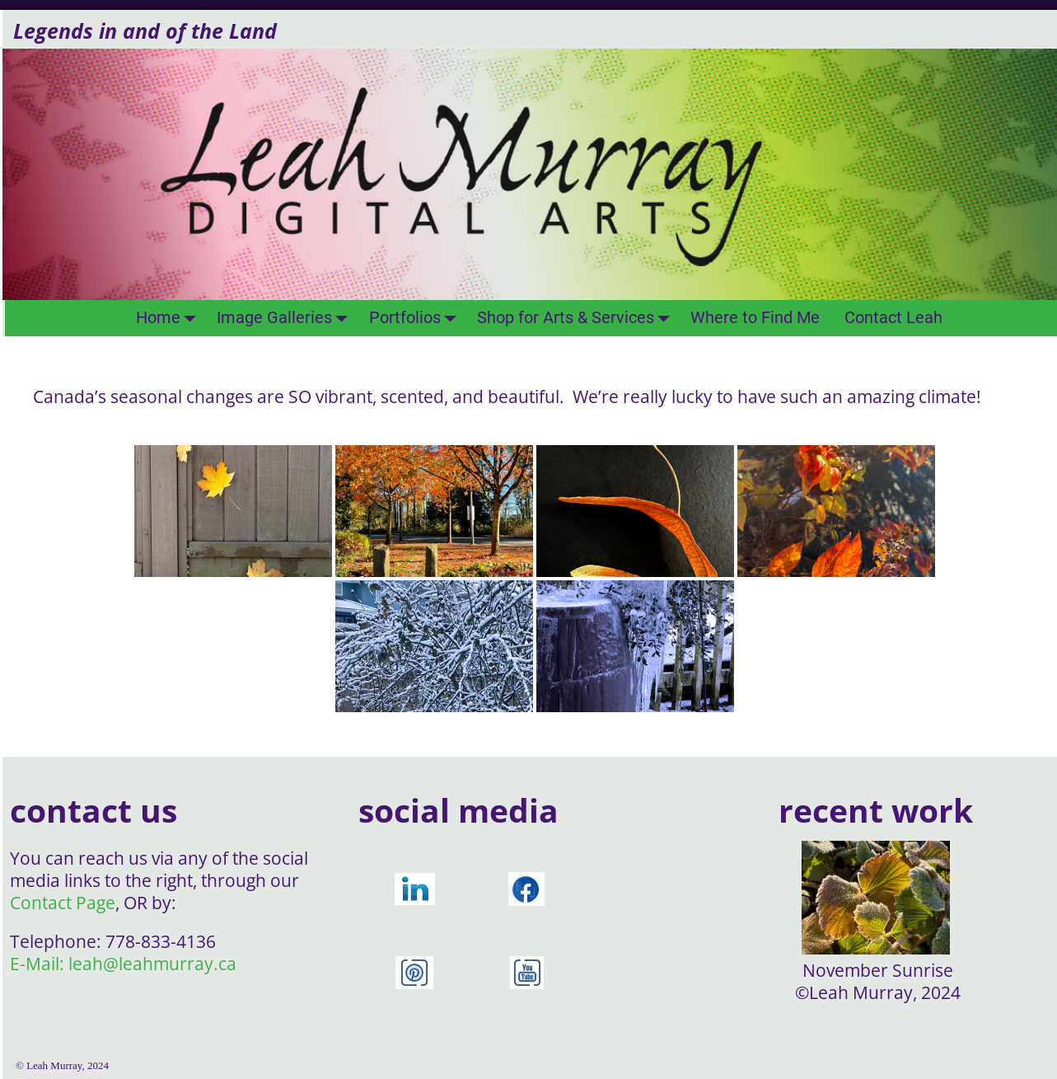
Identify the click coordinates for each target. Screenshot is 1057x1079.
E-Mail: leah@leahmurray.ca (123, 963)
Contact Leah (893, 317)
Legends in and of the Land (145, 31)
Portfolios (417, 317)
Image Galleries (287, 317)
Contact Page (62, 902)
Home (170, 317)
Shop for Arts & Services (578, 317)
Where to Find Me (755, 317)
